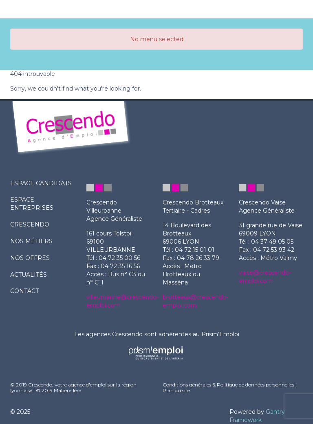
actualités (28, 274)
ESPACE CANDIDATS (41, 183)
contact (24, 291)
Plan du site (176, 390)
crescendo (29, 224)
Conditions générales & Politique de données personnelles (228, 385)
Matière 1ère (67, 390)
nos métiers (31, 241)
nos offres (30, 258)
